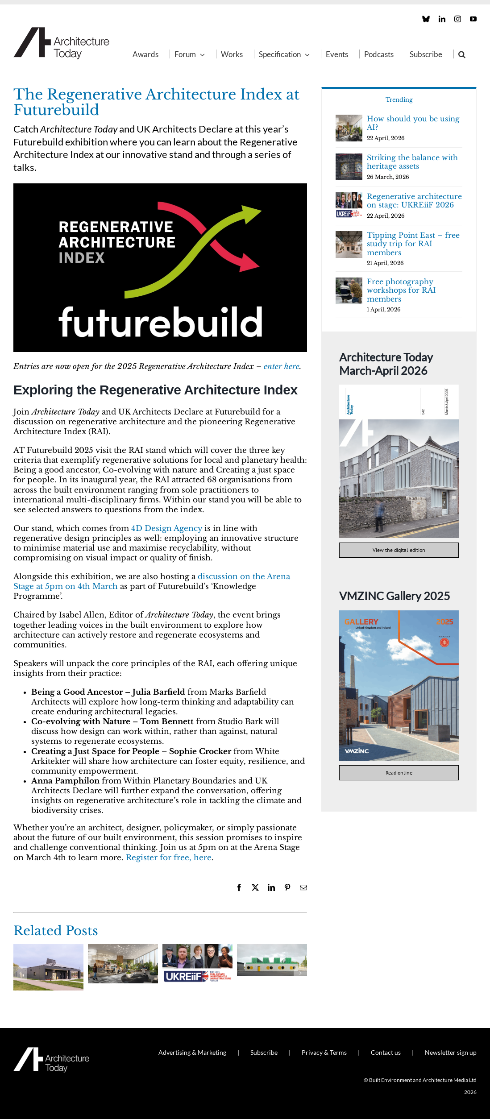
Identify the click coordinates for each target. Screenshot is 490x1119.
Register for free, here (169, 857)
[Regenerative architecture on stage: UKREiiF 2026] (197, 948)
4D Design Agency (166, 528)
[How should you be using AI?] (123, 948)
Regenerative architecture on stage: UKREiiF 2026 (414, 201)
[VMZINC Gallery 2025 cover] (399, 614)
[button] (461, 54)
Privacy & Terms (324, 1052)
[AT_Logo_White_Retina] (51, 1051)
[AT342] (399, 388)
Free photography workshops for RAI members (401, 290)
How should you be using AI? (413, 123)
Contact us (386, 1052)
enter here (281, 366)
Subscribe (264, 1052)
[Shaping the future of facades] (48, 948)
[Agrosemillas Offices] (272, 948)
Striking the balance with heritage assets (412, 162)
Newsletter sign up (451, 1052)
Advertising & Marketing (192, 1052)
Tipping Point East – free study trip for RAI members (413, 244)
